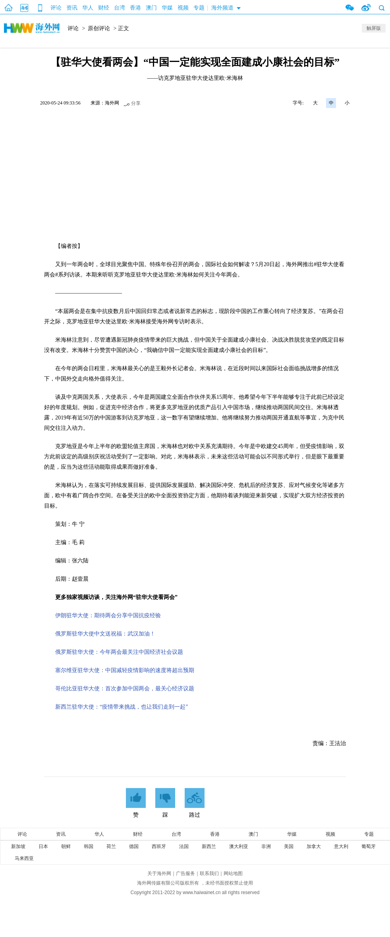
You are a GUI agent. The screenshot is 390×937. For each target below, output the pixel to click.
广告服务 (185, 873)
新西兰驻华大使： (121, 707)
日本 (43, 846)
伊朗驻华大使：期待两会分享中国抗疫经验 (108, 615)
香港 (135, 8)
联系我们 (209, 873)
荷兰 (111, 846)
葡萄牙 (368, 846)
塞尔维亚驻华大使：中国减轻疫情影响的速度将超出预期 (124, 670)
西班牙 (159, 846)
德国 (134, 846)
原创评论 (99, 28)
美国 (288, 846)
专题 (199, 8)
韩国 (88, 846)
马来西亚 (24, 858)
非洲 (266, 846)
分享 (136, 103)
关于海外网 (159, 873)
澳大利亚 (238, 846)
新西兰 (209, 846)
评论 (56, 8)
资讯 (71, 8)
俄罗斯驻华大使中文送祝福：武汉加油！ (105, 634)
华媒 (167, 8)
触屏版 (374, 28)
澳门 (151, 8)
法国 (184, 846)
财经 (103, 8)
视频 (183, 8)
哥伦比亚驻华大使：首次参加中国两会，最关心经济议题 (124, 689)
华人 (87, 8)
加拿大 (314, 846)
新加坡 (18, 846)
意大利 (341, 846)
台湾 (119, 8)
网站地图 (233, 873)
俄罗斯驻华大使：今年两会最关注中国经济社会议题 (119, 652)
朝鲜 (66, 846)
